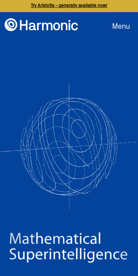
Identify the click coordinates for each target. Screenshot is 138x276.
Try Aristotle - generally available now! (69, 5)
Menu (121, 26)
